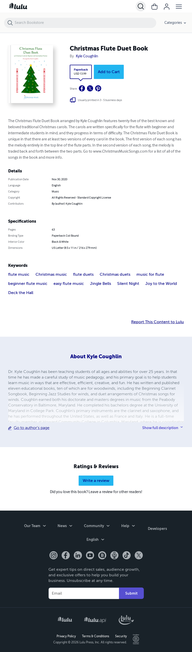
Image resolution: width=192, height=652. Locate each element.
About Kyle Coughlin (96, 357)
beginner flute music (27, 283)
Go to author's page (31, 428)
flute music (18, 274)
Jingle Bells (100, 283)
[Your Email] (83, 592)
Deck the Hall (20, 292)
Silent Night (128, 283)
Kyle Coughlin (87, 56)
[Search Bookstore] (85, 23)
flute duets (83, 274)
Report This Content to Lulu (157, 322)
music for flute (150, 274)
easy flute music (69, 283)
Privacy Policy (66, 636)
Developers (157, 527)
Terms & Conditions (95, 636)
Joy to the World (161, 283)
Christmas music (51, 274)
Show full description (160, 428)
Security (121, 636)
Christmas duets (115, 274)
